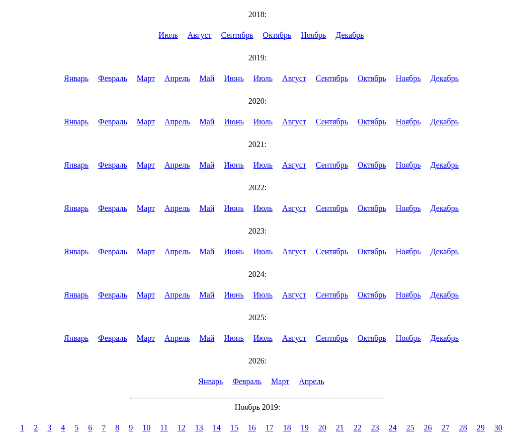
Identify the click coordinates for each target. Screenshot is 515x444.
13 (199, 427)
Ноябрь (313, 35)
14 (217, 427)
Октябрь (277, 35)
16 (252, 427)
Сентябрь (237, 35)
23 (375, 427)
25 (410, 427)
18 (287, 427)
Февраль (112, 78)
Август (200, 35)
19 (305, 427)
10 (146, 427)
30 (498, 427)
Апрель (177, 78)
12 (182, 427)
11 (163, 427)
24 (393, 427)
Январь (76, 78)
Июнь (233, 78)
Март (146, 78)
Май (206, 78)
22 (358, 427)
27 (446, 427)
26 (428, 427)
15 (234, 427)
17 (270, 427)
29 (481, 427)
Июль (168, 35)
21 (340, 427)
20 (322, 427)
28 (463, 427)
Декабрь (349, 35)
